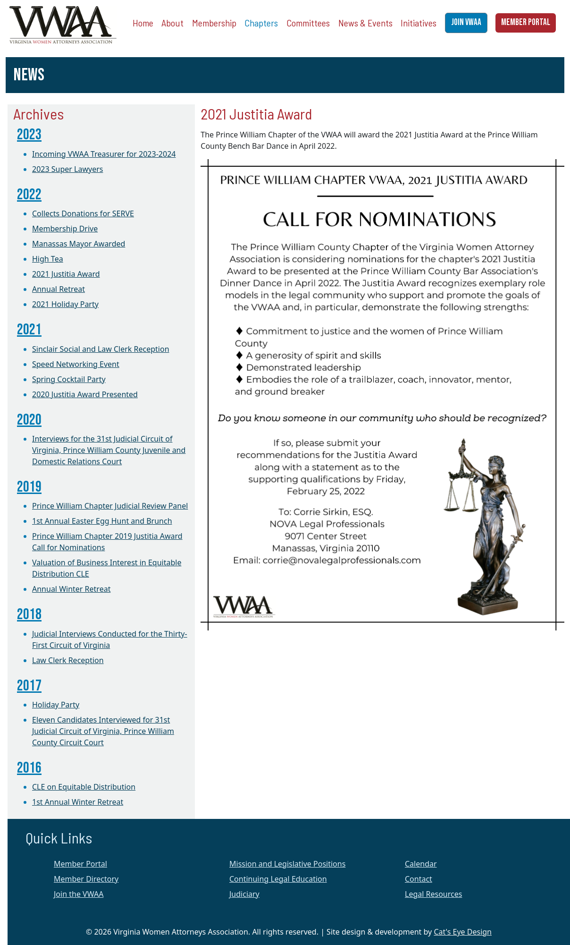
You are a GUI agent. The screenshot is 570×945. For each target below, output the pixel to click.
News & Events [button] (365, 22)
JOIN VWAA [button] (466, 22)
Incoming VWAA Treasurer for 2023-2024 (104, 154)
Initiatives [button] (418, 22)
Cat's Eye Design (463, 932)
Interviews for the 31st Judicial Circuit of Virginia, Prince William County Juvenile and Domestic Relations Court (108, 450)
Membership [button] (214, 22)
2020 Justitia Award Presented (85, 394)
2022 (29, 195)
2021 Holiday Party (65, 304)
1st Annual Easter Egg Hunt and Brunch (102, 521)
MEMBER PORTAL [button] (525, 22)
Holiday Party (55, 704)
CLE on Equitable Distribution (83, 787)
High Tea (47, 259)
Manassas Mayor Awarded (78, 243)
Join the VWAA (78, 894)
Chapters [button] (261, 22)
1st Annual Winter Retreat (77, 802)
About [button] (172, 22)
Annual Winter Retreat (71, 589)
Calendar (421, 864)
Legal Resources (433, 894)
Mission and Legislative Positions (287, 864)
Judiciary (244, 894)
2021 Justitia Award (66, 274)
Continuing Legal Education (278, 879)
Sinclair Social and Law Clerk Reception (100, 349)
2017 (29, 686)
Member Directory (86, 879)
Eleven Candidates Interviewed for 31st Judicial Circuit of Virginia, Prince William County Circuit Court (103, 731)
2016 (29, 768)
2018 (29, 614)
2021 (29, 330)
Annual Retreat (58, 289)
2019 (29, 487)
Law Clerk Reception (68, 660)
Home (143, 22)
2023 (29, 135)
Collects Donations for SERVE (83, 213)
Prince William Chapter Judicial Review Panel (110, 506)
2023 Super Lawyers (67, 169)
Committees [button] (308, 22)
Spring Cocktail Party (69, 379)
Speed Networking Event (75, 364)
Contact (418, 879)
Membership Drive (65, 228)
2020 (29, 420)
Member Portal (80, 864)
